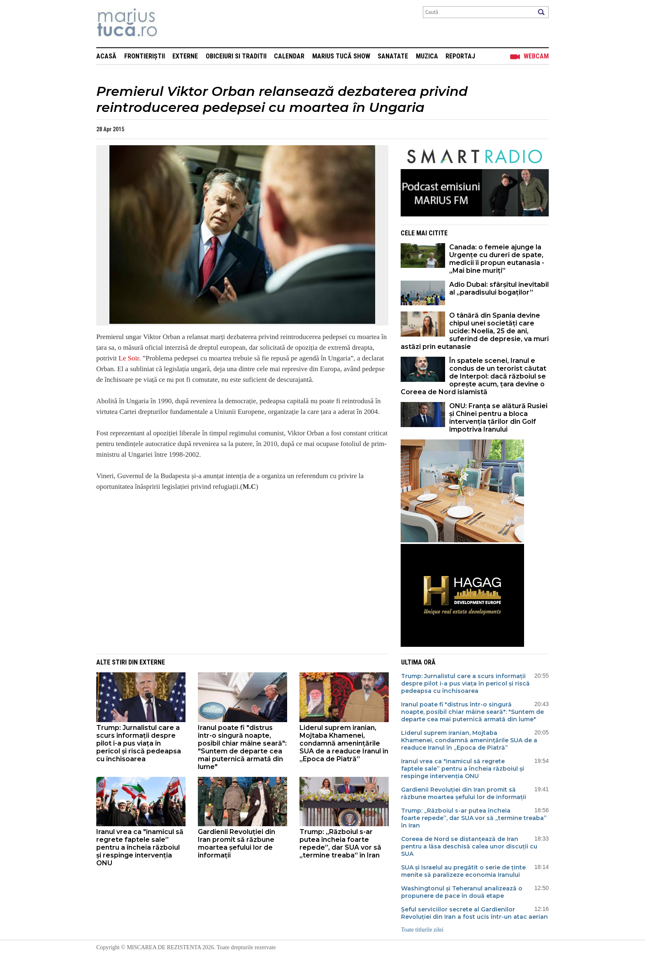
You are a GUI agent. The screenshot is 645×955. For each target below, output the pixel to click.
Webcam (536, 56)
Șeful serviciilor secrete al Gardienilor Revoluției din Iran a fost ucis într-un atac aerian (474, 913)
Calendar (289, 56)
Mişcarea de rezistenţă (171, 23)
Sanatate (393, 56)
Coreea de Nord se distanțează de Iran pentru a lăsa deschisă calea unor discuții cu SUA (469, 846)
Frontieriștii (144, 56)
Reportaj (460, 56)
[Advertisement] (236, 588)
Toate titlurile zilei (422, 930)
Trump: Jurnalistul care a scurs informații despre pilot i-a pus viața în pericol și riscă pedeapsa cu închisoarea (138, 743)
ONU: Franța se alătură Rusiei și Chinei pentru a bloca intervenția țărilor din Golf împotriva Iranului (498, 417)
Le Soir (128, 358)
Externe (185, 56)
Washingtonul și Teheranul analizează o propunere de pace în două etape (461, 892)
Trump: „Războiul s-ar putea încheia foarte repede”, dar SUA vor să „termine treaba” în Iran (340, 843)
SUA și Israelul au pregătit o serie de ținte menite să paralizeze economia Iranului (463, 871)
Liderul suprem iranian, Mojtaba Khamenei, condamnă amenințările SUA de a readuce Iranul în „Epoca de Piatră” (343, 743)
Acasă (106, 56)
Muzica (427, 56)
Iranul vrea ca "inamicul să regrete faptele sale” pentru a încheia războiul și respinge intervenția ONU (139, 847)
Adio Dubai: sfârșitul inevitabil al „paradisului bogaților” (499, 288)
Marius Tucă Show (341, 56)
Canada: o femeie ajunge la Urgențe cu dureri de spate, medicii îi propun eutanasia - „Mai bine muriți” (496, 258)
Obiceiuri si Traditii (236, 56)
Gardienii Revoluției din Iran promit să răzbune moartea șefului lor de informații (236, 843)
